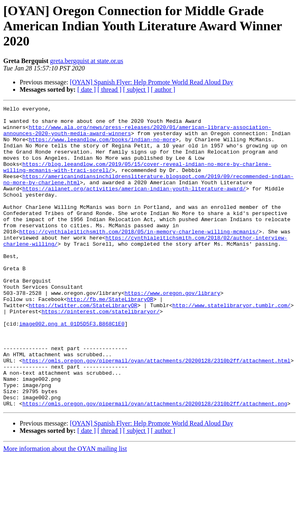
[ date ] (86, 89)
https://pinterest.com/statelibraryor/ (101, 353)
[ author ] (163, 89)
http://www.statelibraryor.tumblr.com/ (231, 345)
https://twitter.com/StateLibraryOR (83, 345)
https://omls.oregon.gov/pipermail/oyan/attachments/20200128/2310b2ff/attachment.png (154, 463)
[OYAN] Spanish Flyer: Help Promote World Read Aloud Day (151, 82)
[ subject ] (136, 89)
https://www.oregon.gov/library (172, 331)
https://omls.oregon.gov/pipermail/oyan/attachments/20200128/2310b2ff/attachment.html (156, 412)
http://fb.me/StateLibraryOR (110, 338)
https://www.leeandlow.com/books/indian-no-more (102, 146)
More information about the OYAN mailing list (65, 508)
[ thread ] (109, 89)
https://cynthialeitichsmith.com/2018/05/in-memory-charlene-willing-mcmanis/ (139, 257)
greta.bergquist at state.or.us (86, 60)
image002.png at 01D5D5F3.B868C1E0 (71, 367)
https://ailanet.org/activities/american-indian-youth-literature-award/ (134, 205)
